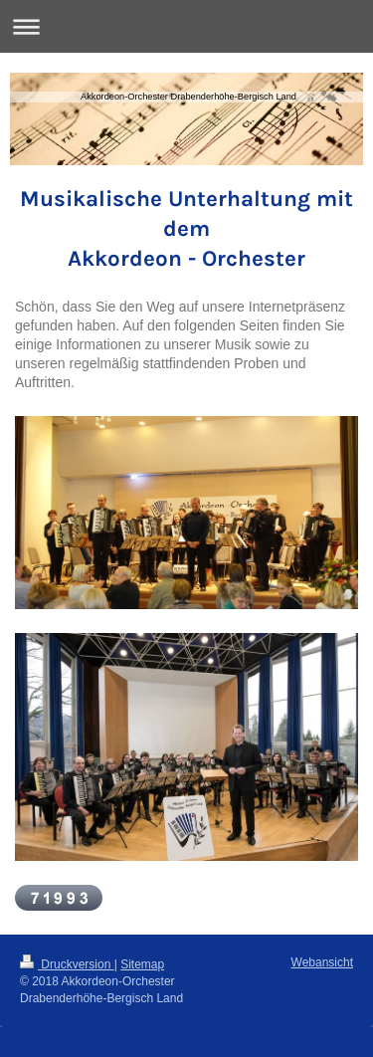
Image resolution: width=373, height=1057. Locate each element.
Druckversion (67, 964)
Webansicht (322, 962)
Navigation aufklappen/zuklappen (186, 26)
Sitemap (142, 964)
